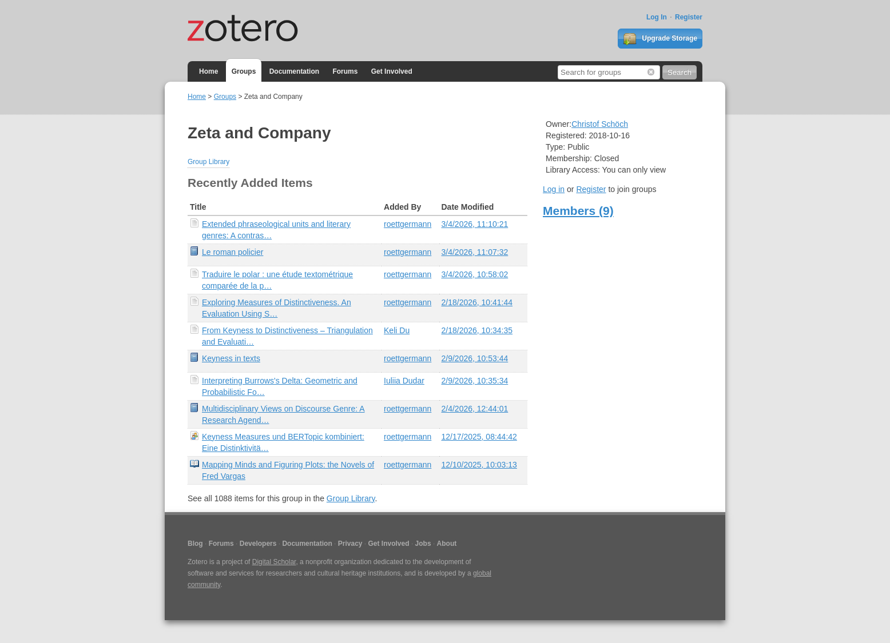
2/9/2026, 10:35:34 (475, 380)
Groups (244, 71)
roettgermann (407, 224)
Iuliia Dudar (404, 380)
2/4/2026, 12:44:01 (475, 408)
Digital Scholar (274, 562)
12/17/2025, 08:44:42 (479, 436)
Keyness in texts (231, 358)
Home (208, 71)
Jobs (423, 544)
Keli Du (397, 330)
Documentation (294, 71)
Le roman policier (232, 252)
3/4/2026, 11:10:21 (475, 224)
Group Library (208, 162)
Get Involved (391, 71)
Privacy (350, 544)
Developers (258, 544)
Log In (656, 17)
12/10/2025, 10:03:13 (479, 464)
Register (688, 17)
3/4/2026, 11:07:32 (475, 252)
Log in (554, 189)
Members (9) (578, 210)
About (447, 544)
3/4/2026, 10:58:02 (475, 274)
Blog (195, 544)
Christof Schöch (599, 124)
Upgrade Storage (660, 39)
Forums (344, 71)
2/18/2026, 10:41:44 (477, 302)
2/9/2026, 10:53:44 (475, 358)
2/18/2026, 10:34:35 (477, 330)
